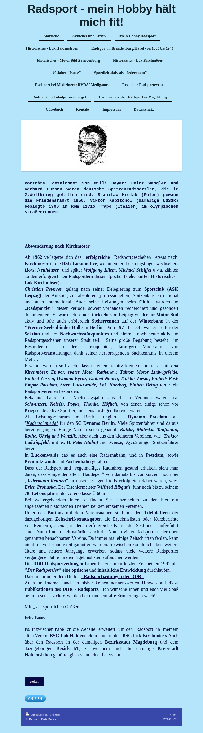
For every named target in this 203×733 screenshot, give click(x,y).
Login (173, 714)
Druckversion (37, 714)
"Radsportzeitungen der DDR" (112, 576)
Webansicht (170, 718)
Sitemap (55, 714)
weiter (34, 681)
